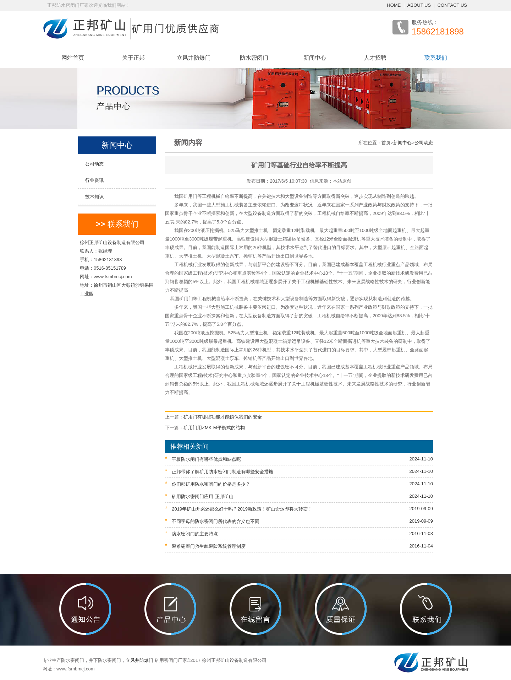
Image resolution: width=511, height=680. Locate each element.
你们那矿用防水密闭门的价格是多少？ (299, 484)
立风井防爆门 (194, 58)
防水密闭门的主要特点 (299, 533)
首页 (386, 142)
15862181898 (438, 31)
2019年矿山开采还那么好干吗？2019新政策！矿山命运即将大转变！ (299, 508)
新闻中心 (314, 58)
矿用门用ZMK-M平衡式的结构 (214, 427)
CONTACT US (452, 5)
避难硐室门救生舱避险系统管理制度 (299, 546)
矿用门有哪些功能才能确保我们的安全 (222, 417)
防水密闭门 (254, 58)
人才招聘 (375, 58)
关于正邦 (133, 58)
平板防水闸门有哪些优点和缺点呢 (299, 459)
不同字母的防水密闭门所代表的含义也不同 (299, 521)
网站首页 (72, 58)
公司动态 (94, 164)
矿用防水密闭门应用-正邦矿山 (299, 496)
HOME (394, 5)
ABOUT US (419, 5)
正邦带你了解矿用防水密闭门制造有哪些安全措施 (299, 471)
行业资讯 (94, 180)
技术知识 (94, 196)
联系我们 (435, 58)
